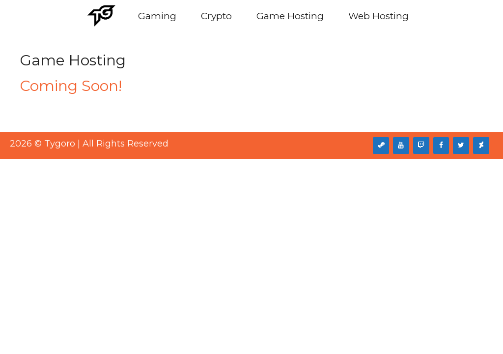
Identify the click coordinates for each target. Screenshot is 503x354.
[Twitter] (461, 145)
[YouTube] (401, 145)
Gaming (157, 16)
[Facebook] (441, 145)
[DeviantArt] (481, 145)
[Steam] (381, 145)
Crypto (216, 16)
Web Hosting (378, 16)
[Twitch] (421, 145)
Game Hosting (290, 16)
